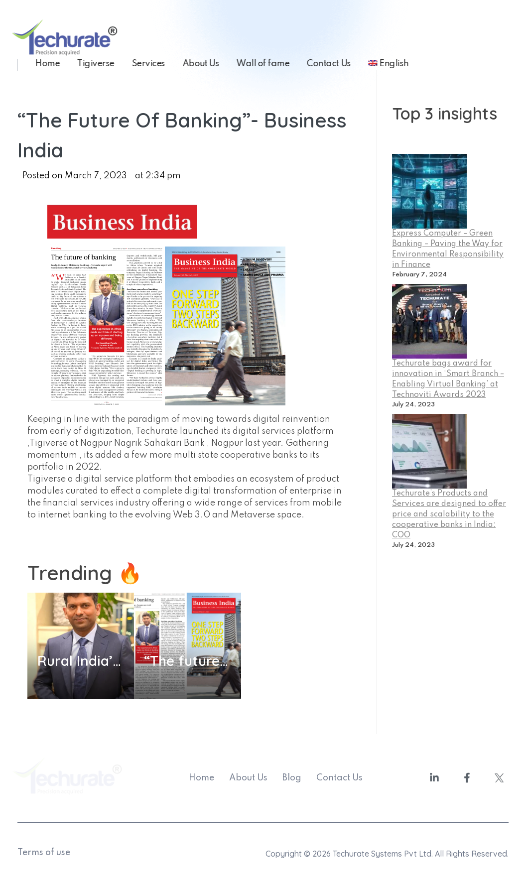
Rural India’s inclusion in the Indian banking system (80, 660)
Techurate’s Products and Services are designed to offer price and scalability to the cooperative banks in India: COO (449, 514)
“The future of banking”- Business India (187, 660)
